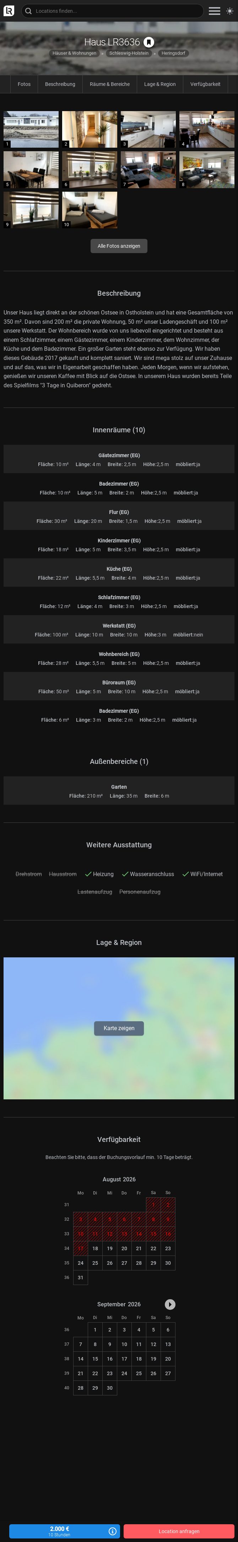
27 (124, 1263)
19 (110, 1248)
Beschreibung (60, 84)
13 (168, 1344)
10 (124, 1344)
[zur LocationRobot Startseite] (7, 11)
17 (124, 1359)
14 (80, 1359)
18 (95, 1248)
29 (153, 1263)
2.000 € (65, 1531)
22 (153, 1248)
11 (139, 1344)
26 (110, 1263)
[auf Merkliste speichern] (149, 42)
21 (139, 1248)
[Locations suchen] (112, 11)
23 (168, 1248)
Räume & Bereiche (110, 84)
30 (168, 1263)
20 (124, 1248)
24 (80, 1263)
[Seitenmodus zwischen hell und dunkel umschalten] (229, 11)
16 (110, 1359)
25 (95, 1263)
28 (139, 1263)
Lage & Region (160, 84)
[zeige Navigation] (214, 11)
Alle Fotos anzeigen (119, 246)
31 (80, 1277)
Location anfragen (179, 1531)
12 (153, 1344)
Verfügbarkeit (205, 84)
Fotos (24, 84)
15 (95, 1359)
